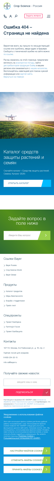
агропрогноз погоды (25, 63)
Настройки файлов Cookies (27, 451)
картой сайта (26, 74)
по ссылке (8, 54)
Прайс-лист (11, 305)
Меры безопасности (14, 296)
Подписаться (24, 392)
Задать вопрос (33, 16)
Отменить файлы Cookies (27, 460)
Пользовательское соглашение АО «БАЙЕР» (22, 438)
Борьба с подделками (15, 301)
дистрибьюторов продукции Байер (20, 66)
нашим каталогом (39, 68)
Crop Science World (14, 270)
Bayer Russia (11, 265)
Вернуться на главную (14, 77)
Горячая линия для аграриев (27, 356)
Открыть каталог (18, 183)
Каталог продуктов (14, 291)
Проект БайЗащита (14, 331)
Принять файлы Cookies (27, 469)
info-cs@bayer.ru (10, 362)
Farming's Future (13, 327)
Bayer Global (11, 275)
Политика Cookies (25, 436)
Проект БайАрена (13, 322)
